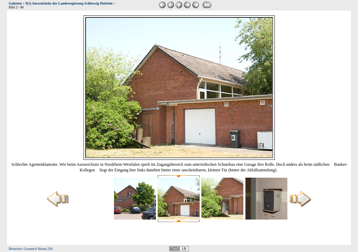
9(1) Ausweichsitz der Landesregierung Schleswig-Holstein (69, 3)
